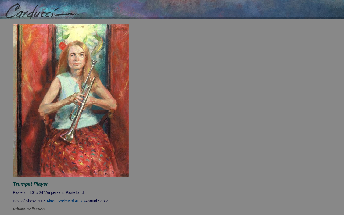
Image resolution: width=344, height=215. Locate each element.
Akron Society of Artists (65, 201)
